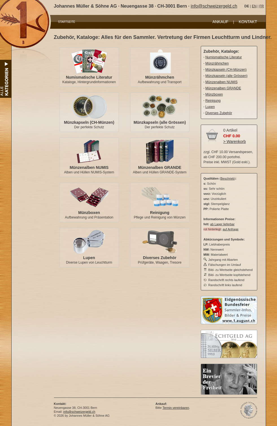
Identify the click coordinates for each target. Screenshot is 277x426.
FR (261, 6)
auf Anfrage (230, 229)
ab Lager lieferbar (222, 224)
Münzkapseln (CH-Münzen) (89, 122)
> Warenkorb (234, 141)
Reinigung (159, 212)
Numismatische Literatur (89, 77)
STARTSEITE (66, 21)
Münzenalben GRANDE (159, 167)
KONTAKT (248, 21)
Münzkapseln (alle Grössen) (160, 122)
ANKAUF (220, 21)
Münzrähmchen (159, 77)
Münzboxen (89, 212)
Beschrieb (227, 178)
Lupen (89, 257)
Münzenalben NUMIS (89, 167)
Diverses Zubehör (159, 257)
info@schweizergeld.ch (214, 6)
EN (254, 6)
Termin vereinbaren (175, 407)
